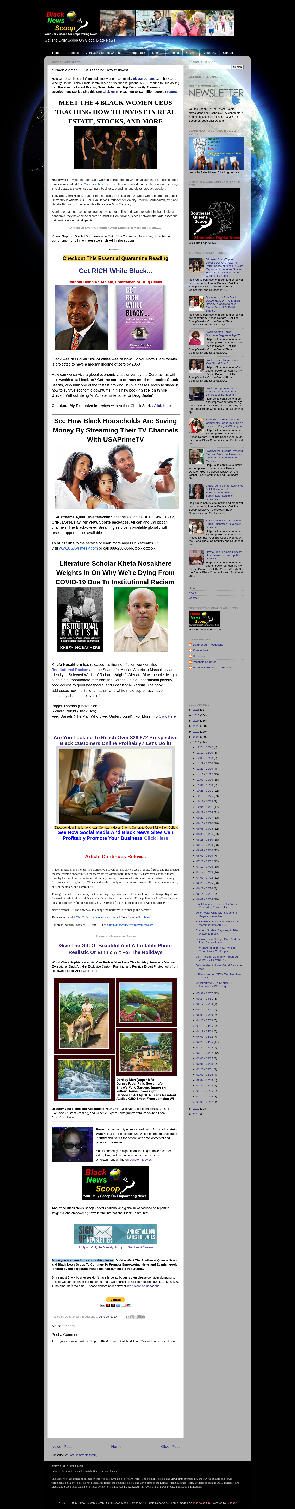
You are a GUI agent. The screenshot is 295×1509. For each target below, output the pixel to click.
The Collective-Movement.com (95, 917)
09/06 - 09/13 (205, 828)
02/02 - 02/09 (205, 1080)
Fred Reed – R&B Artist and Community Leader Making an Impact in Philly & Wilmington (224, 423)
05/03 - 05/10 (205, 1014)
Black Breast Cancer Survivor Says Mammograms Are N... (217, 923)
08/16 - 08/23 (205, 845)
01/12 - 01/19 (205, 1096)
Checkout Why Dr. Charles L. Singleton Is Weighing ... (214, 984)
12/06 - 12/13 (205, 758)
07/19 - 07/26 (205, 866)
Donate (157, 53)
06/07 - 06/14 (205, 899)
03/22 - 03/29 (205, 1047)
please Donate (143, 78)
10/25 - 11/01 (205, 790)
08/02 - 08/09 (205, 855)
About (192, 593)
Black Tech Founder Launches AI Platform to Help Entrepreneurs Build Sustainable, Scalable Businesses (224, 492)
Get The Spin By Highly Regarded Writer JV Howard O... (217, 958)
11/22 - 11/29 (205, 768)
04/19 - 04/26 (205, 1025)
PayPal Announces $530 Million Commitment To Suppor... (215, 949)
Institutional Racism (70, 670)
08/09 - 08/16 (205, 850)
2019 (196, 1108)
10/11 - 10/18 (205, 801)
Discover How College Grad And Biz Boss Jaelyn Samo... (218, 941)
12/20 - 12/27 (205, 747)
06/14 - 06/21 (205, 893)
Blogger (231, 1502)
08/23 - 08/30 (205, 839)
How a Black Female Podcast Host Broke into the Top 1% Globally (224, 555)
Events (174, 53)
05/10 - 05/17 (205, 1009)
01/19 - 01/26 (205, 1090)
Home (56, 53)
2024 (196, 720)
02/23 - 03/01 (205, 1069)
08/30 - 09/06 (205, 834)
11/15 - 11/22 (205, 774)
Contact (228, 53)
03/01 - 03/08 (205, 1063)
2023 (196, 726)
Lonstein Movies (141, 1159)
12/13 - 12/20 (205, 752)
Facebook (144, 917)
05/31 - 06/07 (205, 993)
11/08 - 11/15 (205, 779)
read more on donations (143, 1286)
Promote (171, 91)
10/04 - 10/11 (205, 807)
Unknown (199, 656)
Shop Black (137, 53)
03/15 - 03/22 (205, 1052)
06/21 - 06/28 (205, 888)
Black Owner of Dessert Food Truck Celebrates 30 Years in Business (224, 524)
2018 (196, 1114)
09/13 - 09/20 (205, 823)
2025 (196, 715)
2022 (196, 731)
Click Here (110, 91)
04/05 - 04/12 (205, 1036)
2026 (196, 709)
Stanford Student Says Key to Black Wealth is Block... (218, 932)
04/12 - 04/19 (205, 1031)
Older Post (170, 1446)
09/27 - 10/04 (205, 812)
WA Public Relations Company (212, 667)
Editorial (73, 53)
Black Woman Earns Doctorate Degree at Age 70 (223, 333)
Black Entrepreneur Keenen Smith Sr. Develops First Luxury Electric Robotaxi (223, 391)
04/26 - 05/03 (205, 1020)
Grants (190, 53)
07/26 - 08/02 (205, 861)
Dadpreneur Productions (208, 644)
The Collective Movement (95, 184)
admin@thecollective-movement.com (130, 924)
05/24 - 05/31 (205, 998)
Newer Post (61, 1446)
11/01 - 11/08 (205, 785)
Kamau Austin (201, 650)
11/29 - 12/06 (205, 763)
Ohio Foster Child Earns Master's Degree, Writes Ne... (216, 914)
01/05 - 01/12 (205, 1101)
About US (209, 53)
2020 (196, 742)
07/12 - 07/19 (205, 872)
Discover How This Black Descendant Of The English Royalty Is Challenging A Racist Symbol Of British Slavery (223, 304)
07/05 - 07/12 (205, 877)
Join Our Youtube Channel (104, 53)
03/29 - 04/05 (205, 1042)
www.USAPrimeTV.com (78, 548)
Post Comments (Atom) (83, 1455)
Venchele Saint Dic (204, 662)
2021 (196, 736)
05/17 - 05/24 (205, 1004)
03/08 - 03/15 (205, 1058)
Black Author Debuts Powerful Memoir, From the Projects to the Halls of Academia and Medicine (224, 456)
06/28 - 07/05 (205, 883)
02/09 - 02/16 (205, 1074)
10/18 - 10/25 (205, 796)
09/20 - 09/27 (205, 817)
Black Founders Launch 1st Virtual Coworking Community (217, 905)
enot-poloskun (201, 1502)
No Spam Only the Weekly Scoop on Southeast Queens (115, 1247)
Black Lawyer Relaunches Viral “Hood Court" (222, 362)
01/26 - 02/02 (205, 1085)
